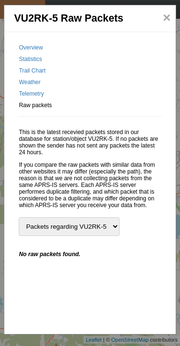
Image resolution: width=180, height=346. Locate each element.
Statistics (30, 59)
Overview (31, 47)
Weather (29, 82)
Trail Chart (32, 70)
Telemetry (31, 93)
